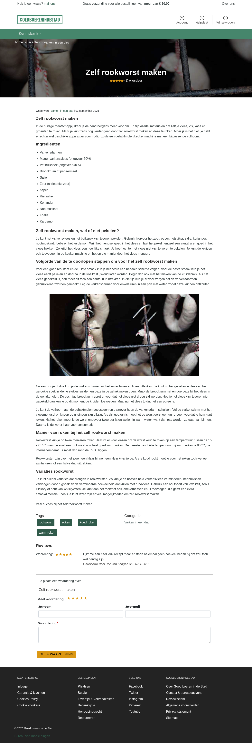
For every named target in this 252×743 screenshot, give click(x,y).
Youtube (134, 711)
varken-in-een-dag (62, 110)
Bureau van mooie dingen (32, 736)
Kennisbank (28, 33)
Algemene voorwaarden (182, 705)
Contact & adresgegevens (184, 692)
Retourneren (86, 717)
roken (66, 522)
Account (182, 20)
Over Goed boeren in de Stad (186, 686)
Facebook (136, 686)
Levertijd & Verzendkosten (96, 699)
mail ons (49, 3)
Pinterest (135, 705)
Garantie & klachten (31, 692)
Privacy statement (178, 711)
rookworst (45, 522)
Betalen (83, 692)
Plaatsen (84, 686)
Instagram (136, 699)
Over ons (228, 3)
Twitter (133, 692)
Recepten (33, 42)
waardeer (135, 80)
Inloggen (23, 686)
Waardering (124, 632)
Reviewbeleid (175, 699)
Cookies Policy (27, 699)
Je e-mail (167, 611)
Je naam (81, 611)
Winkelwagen (225, 20)
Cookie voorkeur (28, 705)
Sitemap (172, 717)
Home (19, 42)
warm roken (47, 532)
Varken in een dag (56, 42)
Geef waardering (51, 599)
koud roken (87, 522)
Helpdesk (202, 20)
